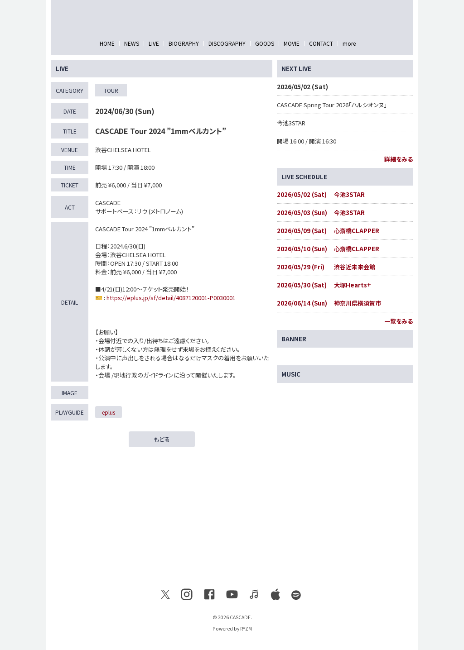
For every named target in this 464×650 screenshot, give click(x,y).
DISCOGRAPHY (227, 43)
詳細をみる (398, 159)
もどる (162, 439)
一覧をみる (398, 321)
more (349, 43)
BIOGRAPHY (184, 43)
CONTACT (321, 43)
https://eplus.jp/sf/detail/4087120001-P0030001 (171, 297)
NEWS (131, 43)
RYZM (246, 628)
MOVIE (292, 43)
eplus (108, 412)
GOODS (264, 43)
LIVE (154, 43)
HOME (107, 43)
